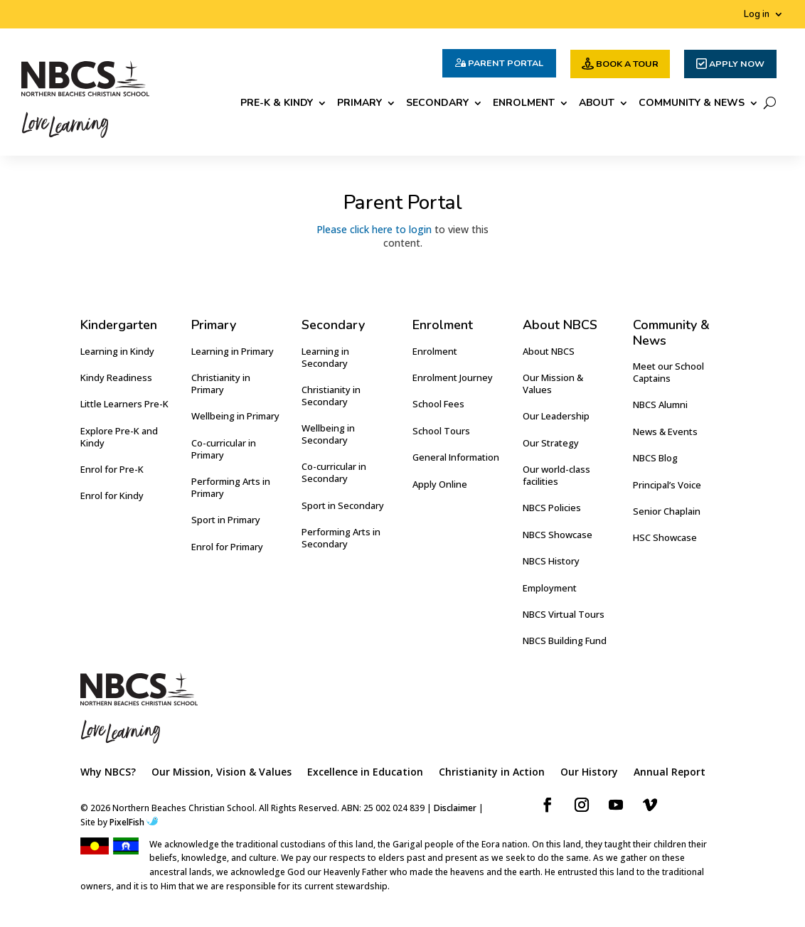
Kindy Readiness (116, 377)
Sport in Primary (225, 519)
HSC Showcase (665, 537)
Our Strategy (551, 442)
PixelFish (134, 822)
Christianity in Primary (220, 383)
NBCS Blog (655, 457)
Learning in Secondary (325, 357)
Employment (550, 588)
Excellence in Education (365, 772)
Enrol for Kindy (112, 495)
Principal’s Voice (667, 484)
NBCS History (551, 560)
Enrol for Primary (227, 546)
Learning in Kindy (117, 351)
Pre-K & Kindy (276, 103)
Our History (589, 772)
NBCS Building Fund (565, 640)
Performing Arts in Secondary (341, 537)
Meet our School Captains (668, 372)
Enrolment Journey (452, 377)
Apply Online (439, 484)
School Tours (441, 430)
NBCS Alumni (660, 404)
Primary (359, 103)
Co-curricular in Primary (223, 448)
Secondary (437, 103)
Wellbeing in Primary (235, 415)
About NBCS (549, 351)
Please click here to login (374, 229)
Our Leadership (556, 415)
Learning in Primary (232, 351)
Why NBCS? (108, 772)
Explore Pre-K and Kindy (119, 436)
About (596, 103)
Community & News (692, 103)
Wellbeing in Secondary (328, 434)
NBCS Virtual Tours (563, 614)
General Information (455, 457)
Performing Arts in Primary (230, 487)
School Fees (438, 403)
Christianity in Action (492, 772)
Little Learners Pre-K (124, 403)
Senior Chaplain (666, 511)
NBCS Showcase (557, 534)
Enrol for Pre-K (112, 469)
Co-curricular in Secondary (334, 472)
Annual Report (669, 772)
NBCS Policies (552, 507)
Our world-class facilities (556, 475)
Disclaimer (455, 808)
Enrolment (524, 103)
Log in (756, 15)
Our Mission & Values (553, 383)
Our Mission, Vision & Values (221, 772)
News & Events (665, 431)
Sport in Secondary (343, 505)
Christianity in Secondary (331, 395)
